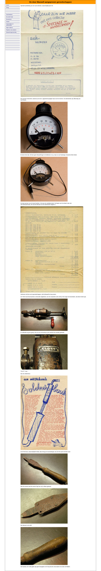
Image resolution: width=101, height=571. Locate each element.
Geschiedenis (9, 14)
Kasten (7, 21)
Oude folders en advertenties (10, 24)
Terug (7, 7)
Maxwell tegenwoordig (11, 32)
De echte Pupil (9, 16)
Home (7, 5)
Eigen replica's (9, 27)
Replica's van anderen (11, 29)
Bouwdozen (9, 19)
